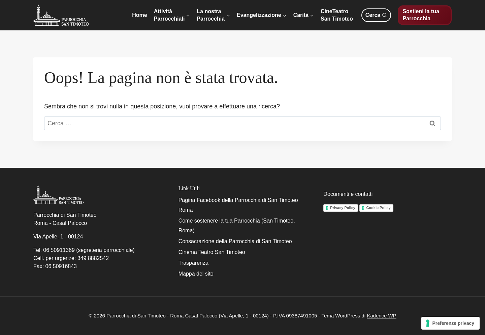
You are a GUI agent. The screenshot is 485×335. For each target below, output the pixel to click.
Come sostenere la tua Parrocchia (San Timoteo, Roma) (237, 225)
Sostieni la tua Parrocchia (420, 14)
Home (139, 15)
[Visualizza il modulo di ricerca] (376, 15)
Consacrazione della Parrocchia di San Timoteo (235, 241)
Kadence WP (381, 315)
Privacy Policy (342, 208)
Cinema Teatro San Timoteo (212, 252)
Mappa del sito (196, 274)
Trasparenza (193, 263)
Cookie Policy (378, 208)
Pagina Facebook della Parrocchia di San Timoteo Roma (238, 205)
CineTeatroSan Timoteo (337, 15)
